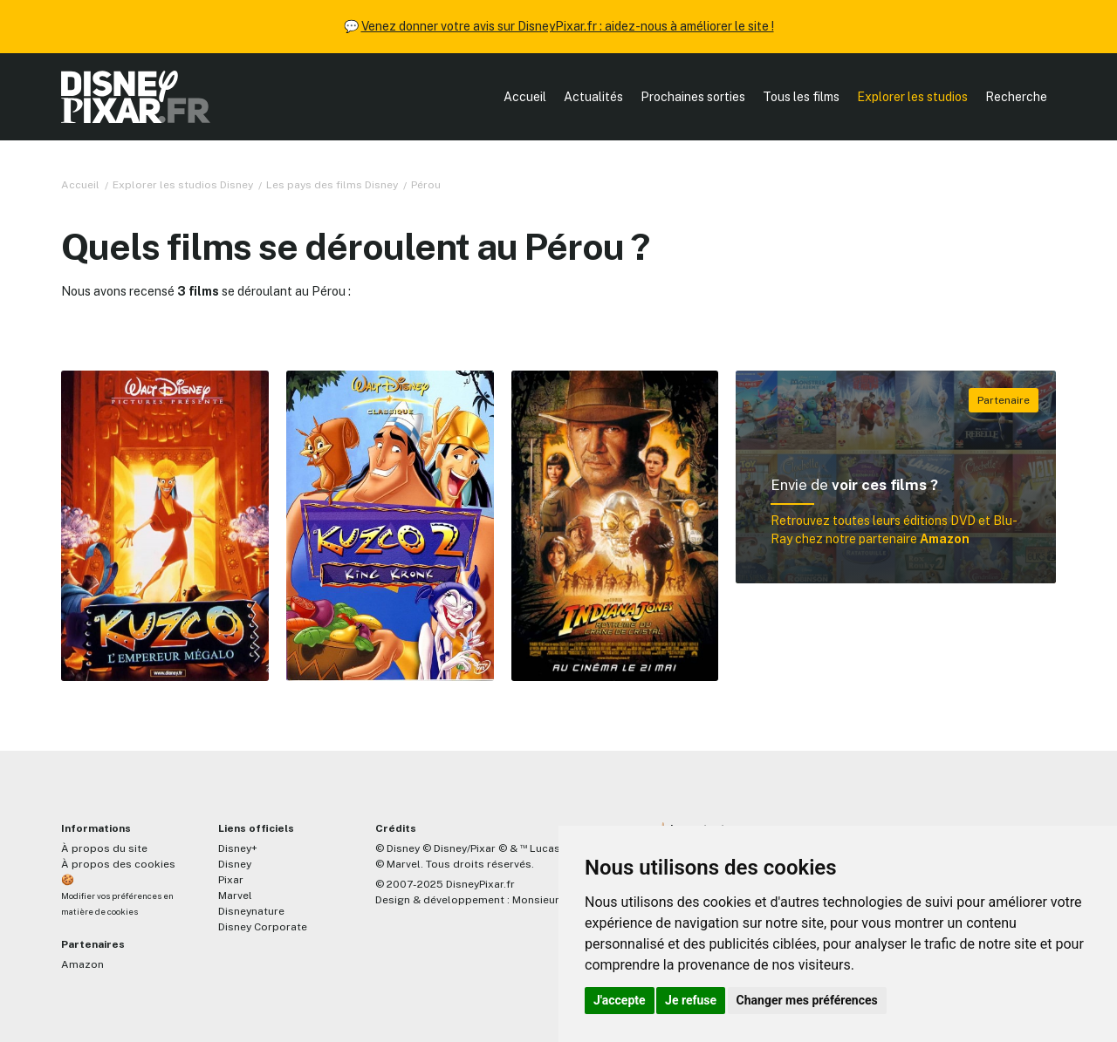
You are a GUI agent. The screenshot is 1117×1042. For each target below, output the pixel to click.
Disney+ (237, 848)
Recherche (1016, 97)
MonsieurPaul (546, 900)
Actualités (593, 97)
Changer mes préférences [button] (807, 1000)
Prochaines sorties (693, 97)
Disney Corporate (262, 927)
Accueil (525, 97)
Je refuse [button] (690, 1000)
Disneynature (251, 911)
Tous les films (801, 97)
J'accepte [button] (619, 1000)
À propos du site (104, 848)
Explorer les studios (912, 97)
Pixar (230, 880)
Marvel (235, 895)
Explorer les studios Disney (183, 185)
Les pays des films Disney (332, 185)
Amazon (82, 964)
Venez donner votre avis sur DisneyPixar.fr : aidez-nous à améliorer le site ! (567, 26)
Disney (234, 864)
